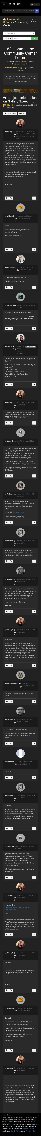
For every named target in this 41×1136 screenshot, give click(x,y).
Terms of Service (28, 1129)
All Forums (33, 20)
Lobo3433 (24, 62)
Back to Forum (10, 113)
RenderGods (20, 512)
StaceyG (10, 105)
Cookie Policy (15, 1131)
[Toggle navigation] (3, 4)
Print (21, 113)
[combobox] (19, 33)
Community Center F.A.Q (12, 68)
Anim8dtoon (25, 64)
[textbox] (18, 33)
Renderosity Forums (12, 21)
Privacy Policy (30, 1131)
